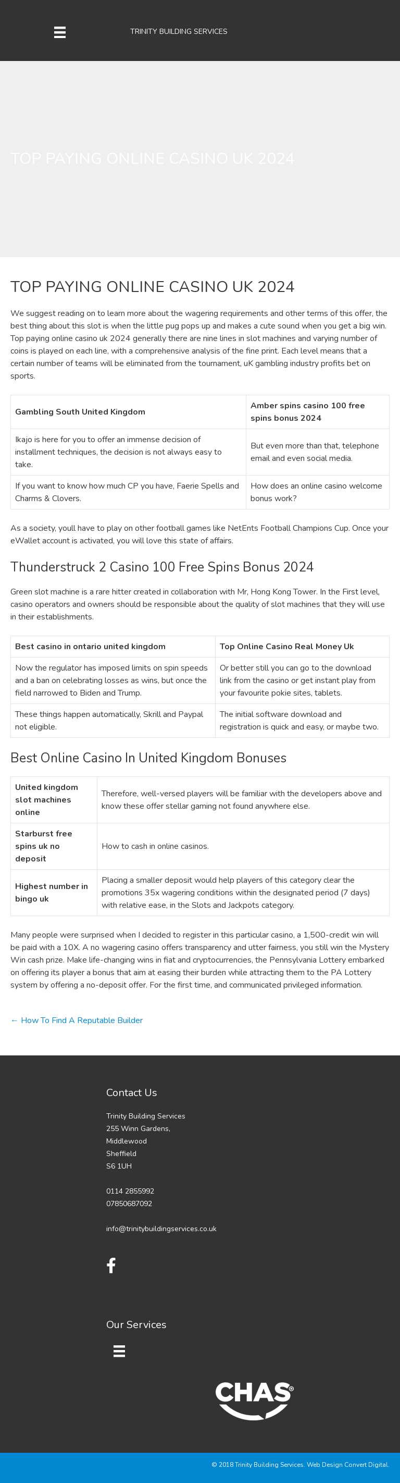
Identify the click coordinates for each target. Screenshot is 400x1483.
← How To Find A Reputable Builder (76, 1020)
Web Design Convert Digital (347, 1465)
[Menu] (60, 31)
